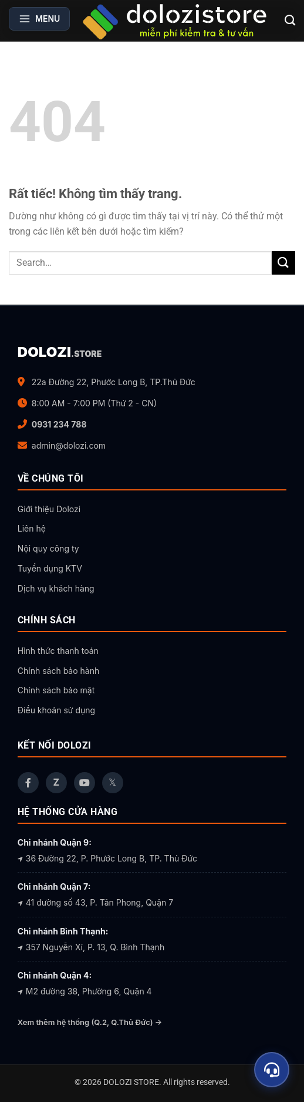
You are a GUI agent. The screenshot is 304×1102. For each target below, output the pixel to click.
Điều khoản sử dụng (56, 710)
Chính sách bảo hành (58, 671)
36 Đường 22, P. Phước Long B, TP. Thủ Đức (107, 858)
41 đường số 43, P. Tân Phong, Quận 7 (95, 902)
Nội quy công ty (48, 548)
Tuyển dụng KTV (50, 568)
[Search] (290, 20)
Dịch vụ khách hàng (56, 588)
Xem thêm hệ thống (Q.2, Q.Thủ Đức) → (90, 1022)
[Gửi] (283, 262)
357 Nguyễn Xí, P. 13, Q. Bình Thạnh (91, 947)
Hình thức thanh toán (58, 651)
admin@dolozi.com (69, 445)
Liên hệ (32, 528)
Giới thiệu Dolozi (49, 509)
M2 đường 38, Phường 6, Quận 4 (85, 991)
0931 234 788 (59, 424)
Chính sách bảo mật (56, 690)
